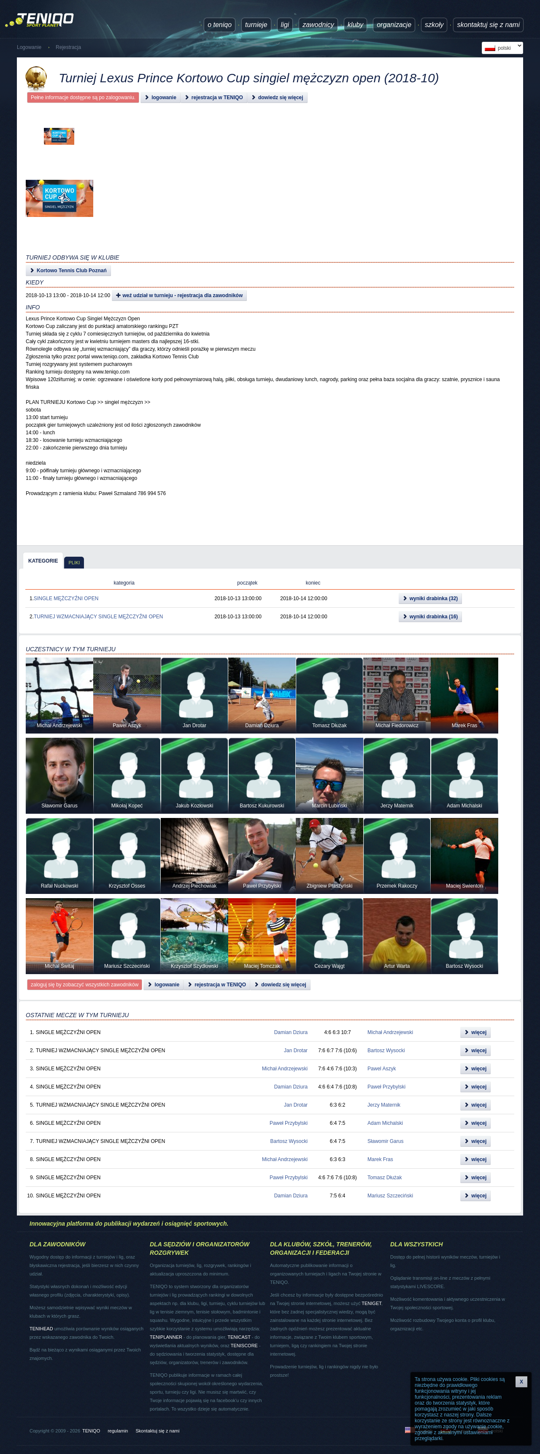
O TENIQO (220, 24)
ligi (285, 24)
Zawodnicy (318, 24)
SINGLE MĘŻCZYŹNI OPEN (66, 598)
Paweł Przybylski (386, 1087)
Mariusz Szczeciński (390, 1196)
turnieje (256, 24)
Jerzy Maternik (383, 1105)
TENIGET (371, 1303)
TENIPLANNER (166, 1337)
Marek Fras (380, 1159)
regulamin (118, 1430)
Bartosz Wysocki (386, 1050)
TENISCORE (244, 1345)
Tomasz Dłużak (384, 1178)
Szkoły (434, 24)
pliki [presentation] (74, 562)
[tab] (43, 560)
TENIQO (91, 1430)
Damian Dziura (291, 1032)
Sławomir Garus (385, 1141)
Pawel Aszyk (381, 1069)
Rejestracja (68, 47)
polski (501, 48)
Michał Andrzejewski (390, 1032)
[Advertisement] (260, 198)
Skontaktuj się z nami (488, 24)
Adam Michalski (385, 1123)
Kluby (355, 24)
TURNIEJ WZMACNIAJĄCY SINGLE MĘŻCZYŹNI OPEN (98, 617)
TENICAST (238, 1337)
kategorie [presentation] (43, 561)
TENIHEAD (41, 1328)
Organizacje (394, 24)
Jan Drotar (296, 1050)
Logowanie (29, 47)
